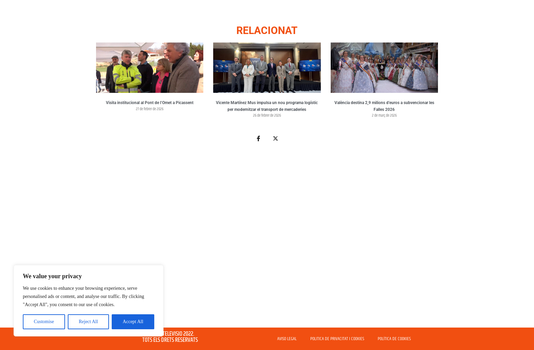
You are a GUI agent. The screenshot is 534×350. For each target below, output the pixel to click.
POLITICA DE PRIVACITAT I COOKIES (337, 339)
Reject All (88, 321)
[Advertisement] (267, 238)
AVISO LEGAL (287, 339)
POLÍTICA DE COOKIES (394, 339)
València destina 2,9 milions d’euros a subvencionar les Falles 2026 (384, 106)
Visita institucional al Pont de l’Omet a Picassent (149, 102)
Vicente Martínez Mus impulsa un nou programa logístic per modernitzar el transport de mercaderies (267, 106)
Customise (44, 321)
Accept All (133, 321)
